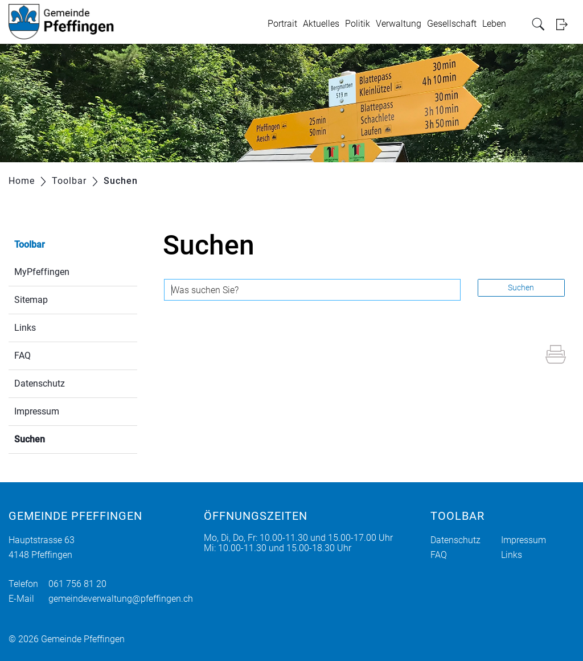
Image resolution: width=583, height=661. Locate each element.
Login (565, 24)
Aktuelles (321, 23)
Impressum (36, 411)
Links (25, 327)
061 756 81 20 (77, 583)
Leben (494, 23)
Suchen (56, 438)
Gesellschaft (452, 23)
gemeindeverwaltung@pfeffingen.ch (120, 598)
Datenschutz (39, 383)
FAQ (22, 355)
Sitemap (31, 299)
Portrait (282, 23)
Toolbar (29, 244)
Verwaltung (398, 23)
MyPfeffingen (41, 271)
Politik (357, 23)
